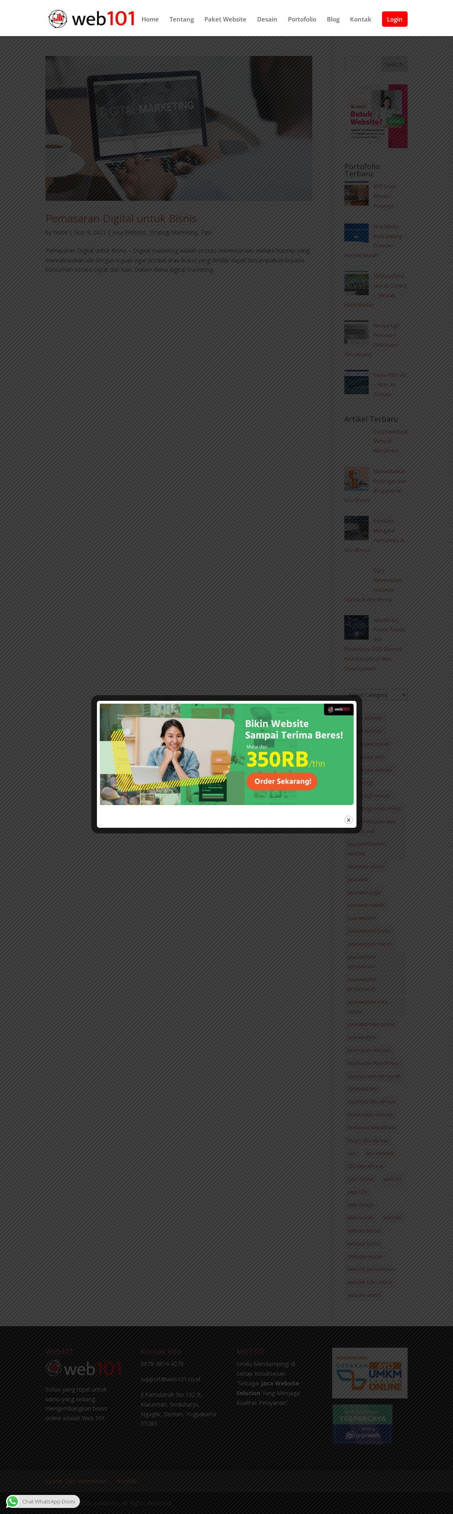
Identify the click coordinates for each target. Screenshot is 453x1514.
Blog (333, 22)
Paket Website (225, 22)
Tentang (182, 22)
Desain (267, 22)
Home (150, 22)
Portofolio (302, 22)
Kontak (360, 22)
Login (395, 22)
